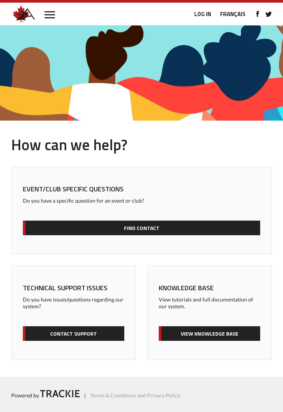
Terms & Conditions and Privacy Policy (135, 395)
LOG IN (202, 14)
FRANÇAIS (233, 14)
